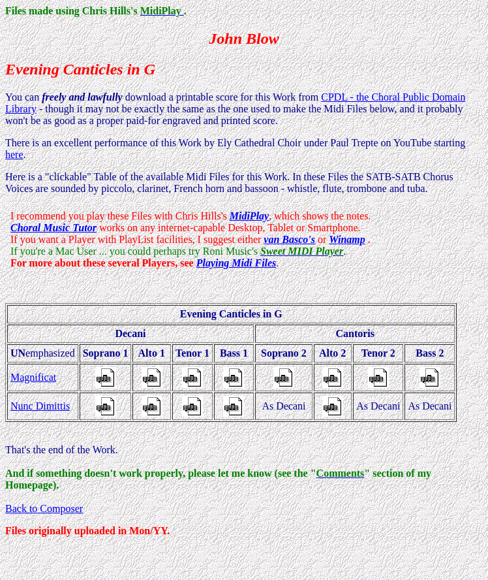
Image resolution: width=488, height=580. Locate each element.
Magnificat (33, 377)
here (14, 154)
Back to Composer (44, 508)
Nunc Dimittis (40, 405)
